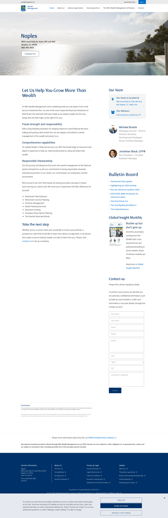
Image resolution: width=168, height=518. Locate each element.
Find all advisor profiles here (128, 115)
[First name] (126, 314)
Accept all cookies (121, 506)
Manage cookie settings (121, 513)
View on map (25, 475)
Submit (115, 390)
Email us (24, 481)
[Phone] (126, 334)
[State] (126, 362)
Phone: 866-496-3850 (28, 479)
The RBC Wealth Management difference (119, 8)
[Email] (126, 327)
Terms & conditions (93, 476)
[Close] (164, 497)
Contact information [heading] (29, 465)
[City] (126, 356)
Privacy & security (93, 469)
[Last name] (126, 321)
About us (60, 8)
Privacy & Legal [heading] (93, 465)
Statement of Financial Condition (98, 483)
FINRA (111, 493)
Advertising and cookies (127, 483)
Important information (129, 2)
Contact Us (30, 54)
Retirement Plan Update (121, 181)
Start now (122, 469)
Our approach (59, 476)
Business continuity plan (95, 479)
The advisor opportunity (127, 472)
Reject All (121, 500)
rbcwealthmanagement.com (28, 2)
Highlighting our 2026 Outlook (123, 185)
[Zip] (126, 368)
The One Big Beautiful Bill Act (123, 205)
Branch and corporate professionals (131, 476)
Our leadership (59, 472)
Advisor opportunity (75, 8)
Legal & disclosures (93, 472)
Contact (141, 8)
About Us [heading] (58, 465)
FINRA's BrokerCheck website (101, 437)
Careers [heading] (122, 465)
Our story (57, 469)
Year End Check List (119, 201)
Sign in (142, 2)
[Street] (126, 345)
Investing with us (93, 8)
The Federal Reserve (120, 209)
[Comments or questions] (126, 379)
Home (52, 8)
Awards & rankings (60, 479)
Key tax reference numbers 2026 (125, 189)
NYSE (104, 493)
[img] (84, 44)
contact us (27, 241)
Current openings (125, 479)
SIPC (117, 493)
